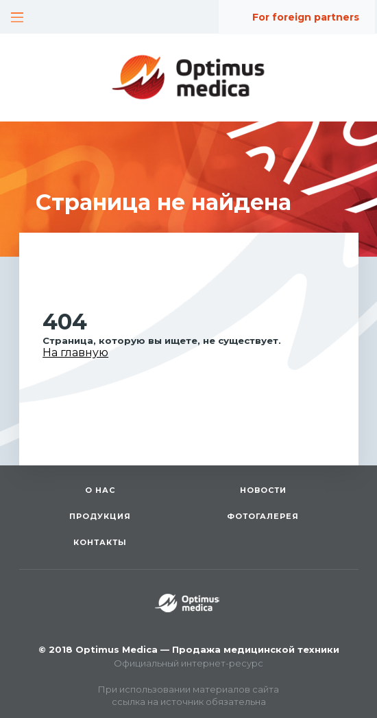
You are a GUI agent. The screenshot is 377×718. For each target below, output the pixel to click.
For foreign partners (305, 17)
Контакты (100, 542)
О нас (100, 490)
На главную (75, 352)
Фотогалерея (263, 516)
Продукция (100, 516)
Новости (263, 490)
